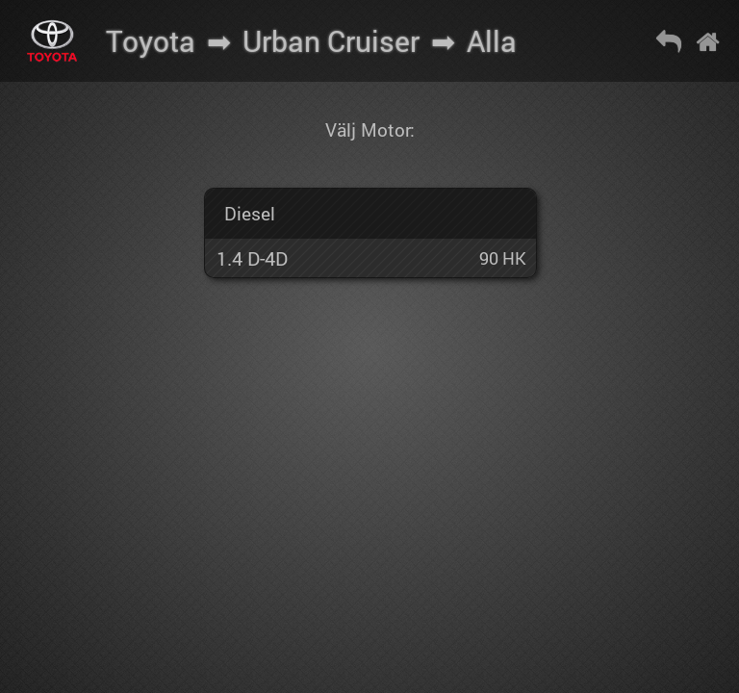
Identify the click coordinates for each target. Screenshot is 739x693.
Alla (492, 41)
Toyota (150, 41)
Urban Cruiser (331, 41)
